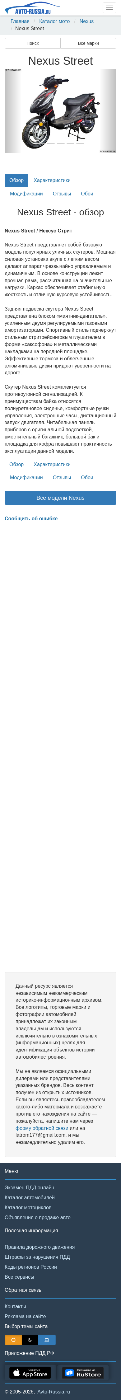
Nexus (87, 21)
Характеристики (52, 180)
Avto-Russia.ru (53, 1391)
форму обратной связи (42, 1128)
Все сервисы (19, 1277)
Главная (20, 21)
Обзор (16, 180)
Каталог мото (54, 21)
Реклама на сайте (25, 1316)
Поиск (32, 43)
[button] (13, 110)
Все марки (88, 43)
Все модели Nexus (60, 498)
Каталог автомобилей (30, 1197)
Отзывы (62, 193)
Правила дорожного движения (40, 1247)
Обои (87, 193)
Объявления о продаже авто (38, 1217)
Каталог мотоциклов (28, 1207)
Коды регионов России (31, 1267)
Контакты (15, 1306)
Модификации (26, 193)
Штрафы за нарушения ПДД (37, 1257)
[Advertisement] (60, 747)
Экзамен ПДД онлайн (29, 1187)
